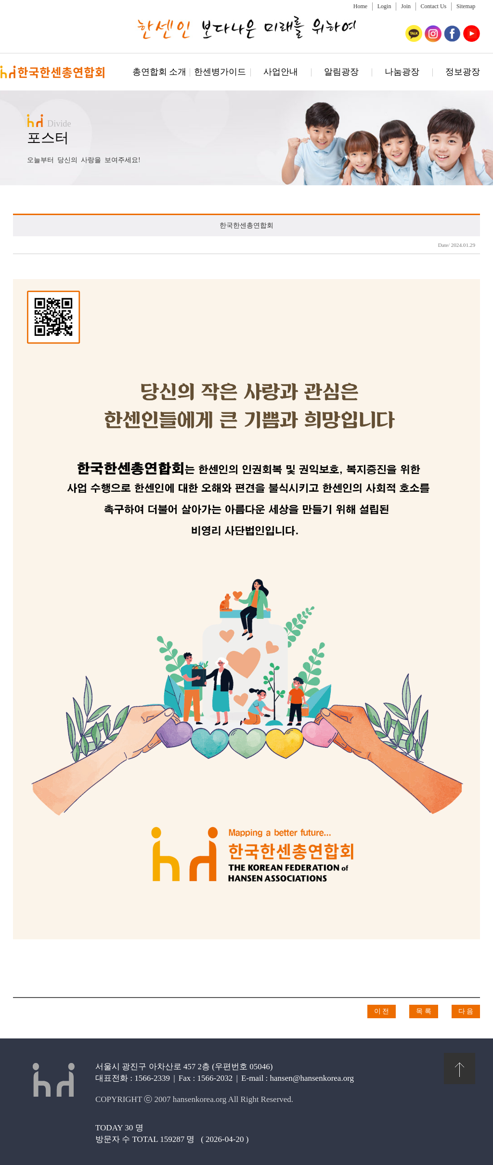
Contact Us (434, 6)
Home (360, 6)
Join (406, 6)
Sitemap (465, 6)
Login (384, 6)
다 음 (466, 1011)
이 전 (381, 1011)
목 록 (423, 1011)
